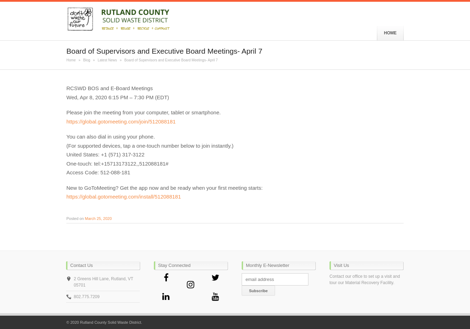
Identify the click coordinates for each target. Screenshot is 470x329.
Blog (86, 60)
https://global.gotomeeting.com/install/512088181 (123, 197)
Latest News (107, 60)
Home (71, 60)
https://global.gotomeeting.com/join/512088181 (121, 122)
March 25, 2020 (98, 218)
